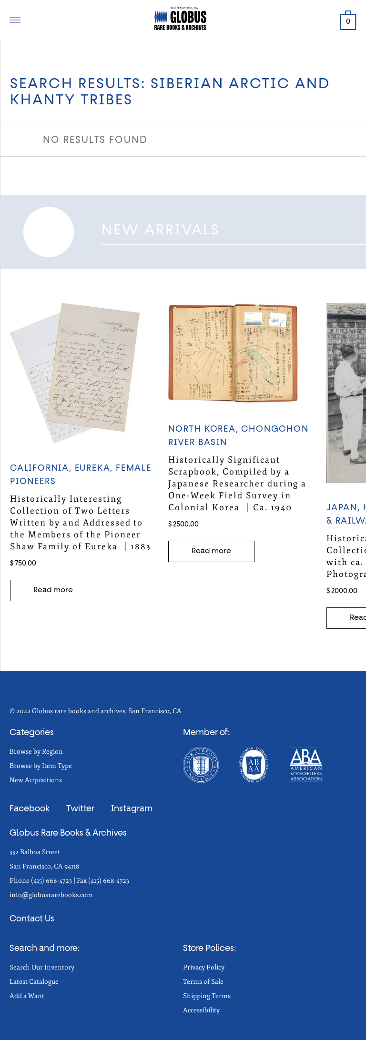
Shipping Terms (207, 996)
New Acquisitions (36, 780)
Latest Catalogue (34, 982)
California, (42, 468)
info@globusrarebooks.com (51, 895)
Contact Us (32, 919)
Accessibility (201, 1010)
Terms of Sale (203, 982)
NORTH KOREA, (204, 429)
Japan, (344, 508)
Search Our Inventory (42, 967)
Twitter (80, 809)
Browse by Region (36, 751)
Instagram (131, 809)
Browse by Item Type (41, 766)
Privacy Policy (203, 967)
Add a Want (27, 996)
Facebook (30, 809)
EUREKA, (95, 468)
